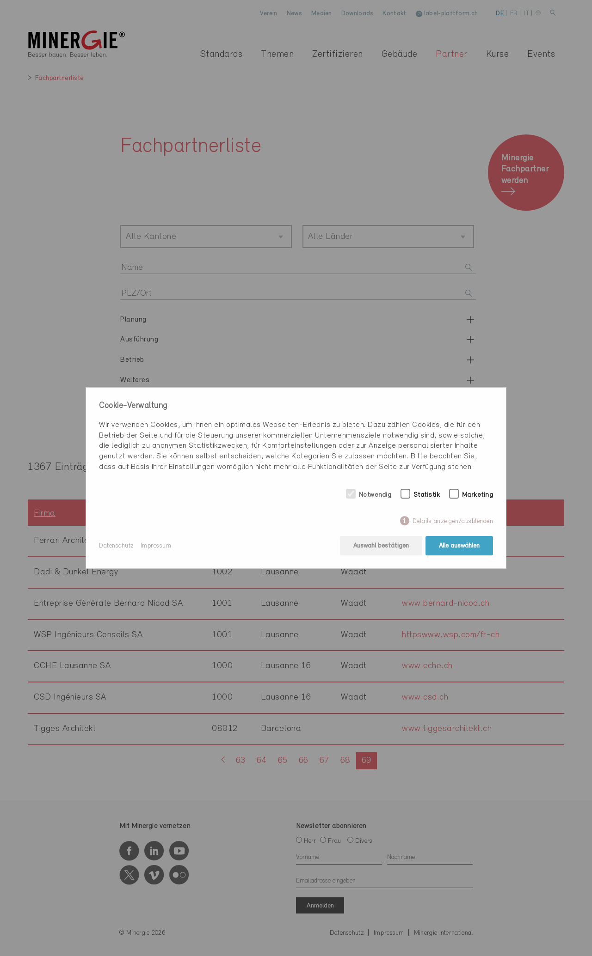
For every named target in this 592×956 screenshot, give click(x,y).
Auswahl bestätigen (381, 545)
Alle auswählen (459, 545)
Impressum (156, 545)
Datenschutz (116, 545)
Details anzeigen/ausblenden (453, 521)
